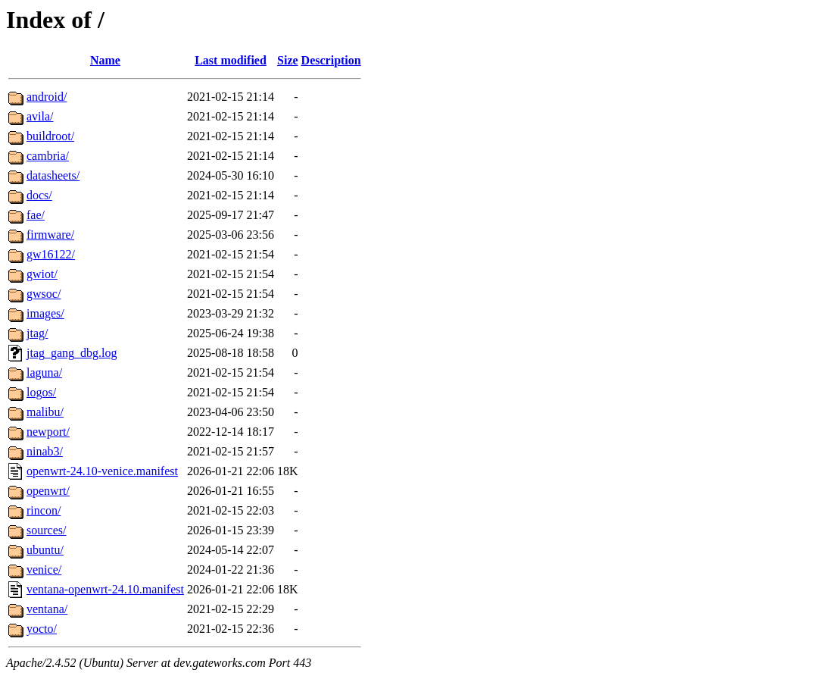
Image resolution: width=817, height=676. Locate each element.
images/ (45, 313)
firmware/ (50, 234)
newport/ (48, 431)
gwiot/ (42, 274)
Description (331, 60)
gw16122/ (51, 254)
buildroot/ (50, 136)
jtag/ (37, 333)
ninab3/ (45, 451)
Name (105, 60)
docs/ (39, 195)
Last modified (231, 60)
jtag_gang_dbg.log (72, 352)
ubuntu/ (45, 549)
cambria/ (48, 155)
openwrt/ (48, 490)
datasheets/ (53, 175)
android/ (47, 96)
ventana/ (47, 608)
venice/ (44, 569)
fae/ (36, 214)
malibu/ (45, 411)
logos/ (41, 392)
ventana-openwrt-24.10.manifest (105, 589)
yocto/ (42, 628)
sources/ (46, 530)
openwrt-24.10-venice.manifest (102, 471)
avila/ (40, 116)
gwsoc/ (44, 293)
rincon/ (44, 510)
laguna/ (44, 372)
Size (287, 60)
